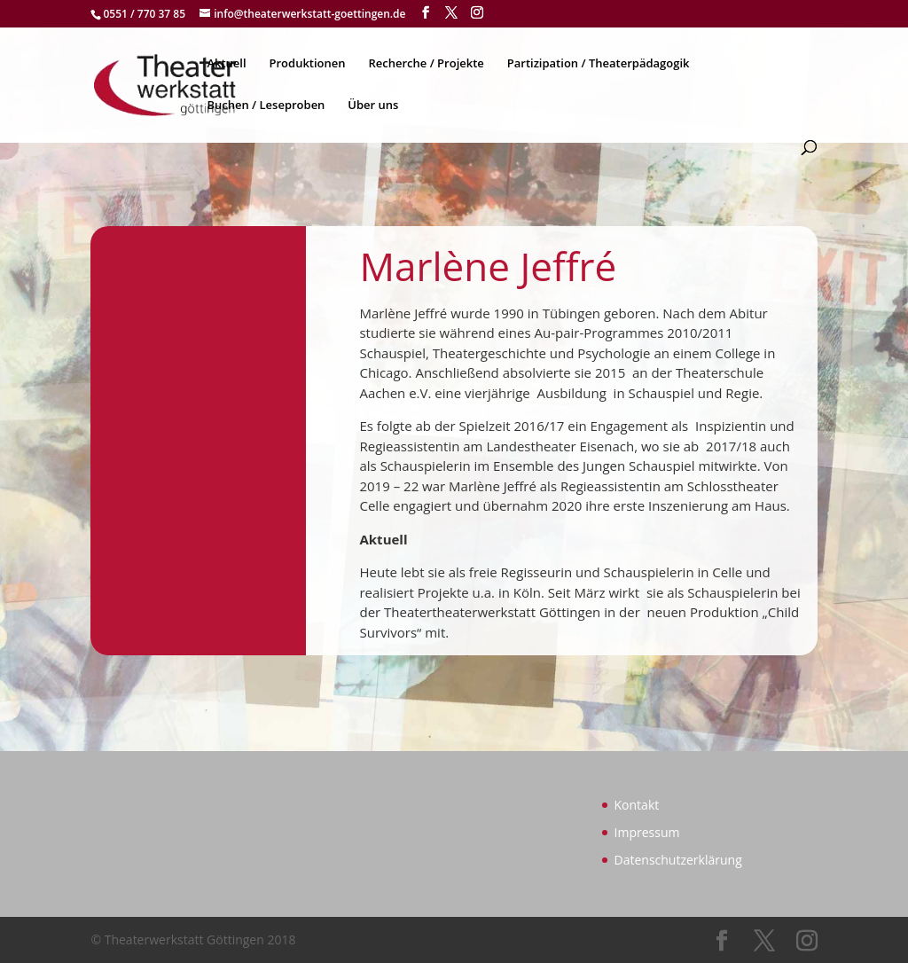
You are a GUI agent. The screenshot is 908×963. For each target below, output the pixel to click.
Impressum (647, 832)
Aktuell (226, 64)
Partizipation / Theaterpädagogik (598, 64)
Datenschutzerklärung (678, 859)
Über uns (373, 105)
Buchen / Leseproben (266, 105)
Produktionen (308, 64)
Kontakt (637, 804)
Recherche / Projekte (425, 64)
